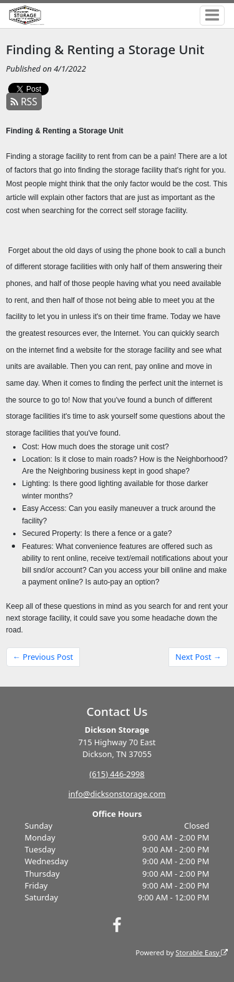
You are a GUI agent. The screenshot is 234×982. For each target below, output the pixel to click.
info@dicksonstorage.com (117, 793)
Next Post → (198, 656)
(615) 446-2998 (116, 773)
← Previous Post (42, 656)
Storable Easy (201, 952)
